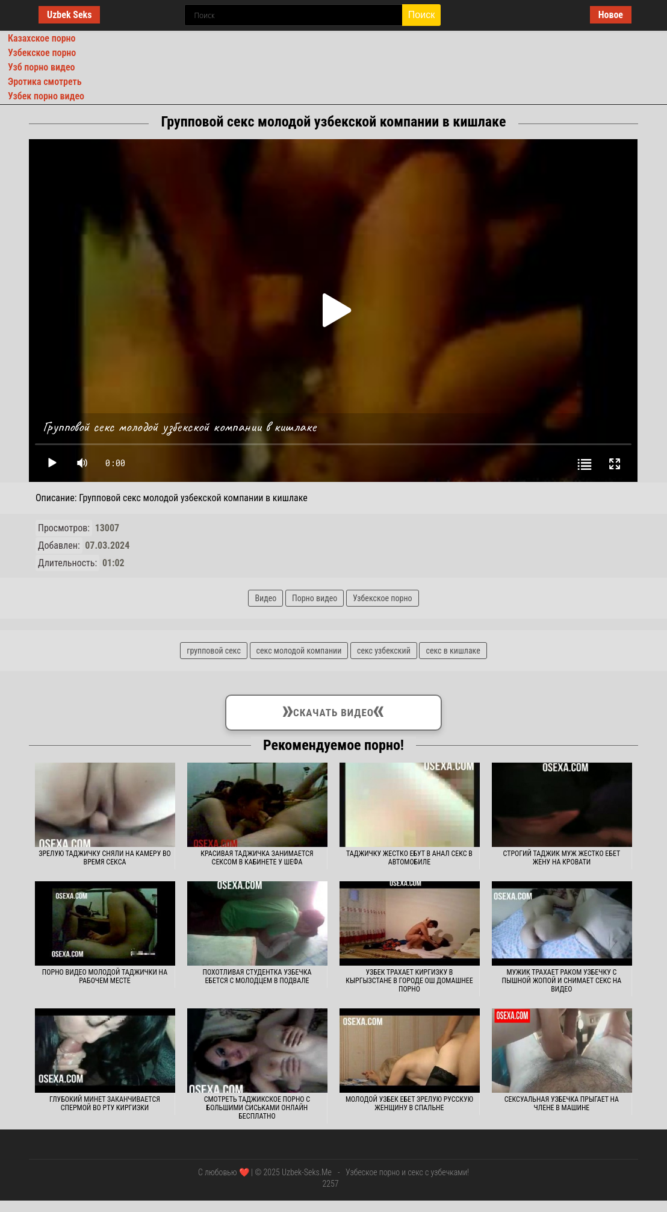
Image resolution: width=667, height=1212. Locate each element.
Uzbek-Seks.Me (307, 1172)
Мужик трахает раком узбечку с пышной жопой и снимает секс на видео (562, 980)
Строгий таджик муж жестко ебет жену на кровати (562, 857)
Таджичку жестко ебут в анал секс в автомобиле (409, 857)
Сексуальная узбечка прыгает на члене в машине (561, 1103)
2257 (330, 1184)
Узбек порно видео (46, 96)
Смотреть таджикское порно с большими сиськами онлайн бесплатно (257, 1107)
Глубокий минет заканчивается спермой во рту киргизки (104, 1103)
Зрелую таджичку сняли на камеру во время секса (104, 857)
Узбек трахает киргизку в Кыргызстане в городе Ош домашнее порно (409, 980)
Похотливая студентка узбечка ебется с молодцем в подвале (257, 976)
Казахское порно (42, 38)
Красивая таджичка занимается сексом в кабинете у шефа (256, 857)
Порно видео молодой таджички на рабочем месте (104, 976)
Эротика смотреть (45, 81)
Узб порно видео (41, 67)
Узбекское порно (42, 52)
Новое (610, 14)
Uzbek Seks (69, 14)
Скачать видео (333, 710)
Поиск (421, 15)
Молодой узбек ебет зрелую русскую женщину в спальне (409, 1103)
